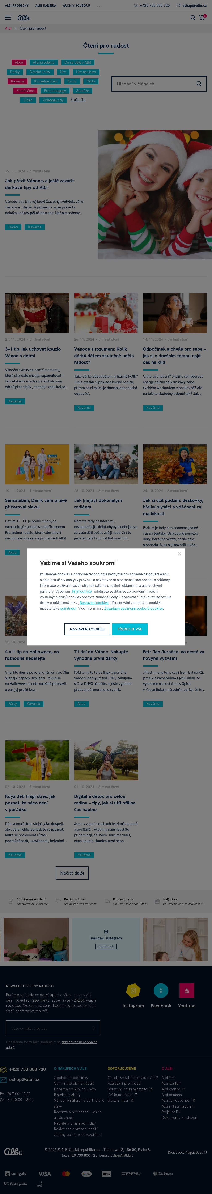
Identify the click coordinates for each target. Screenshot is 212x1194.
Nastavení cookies (94, 602)
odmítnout (68, 608)
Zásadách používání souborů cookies (133, 608)
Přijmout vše (82, 591)
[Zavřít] (179, 553)
